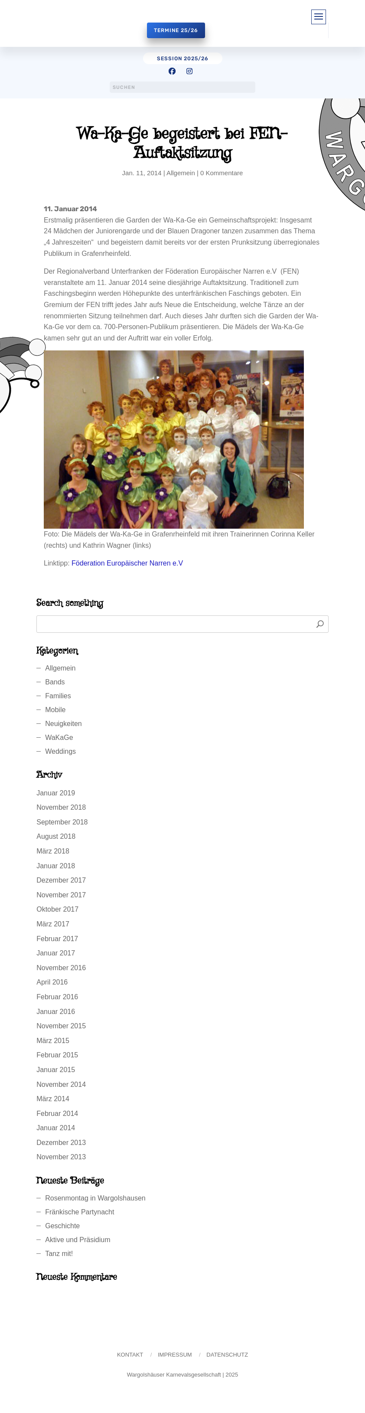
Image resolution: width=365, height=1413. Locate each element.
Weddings (60, 751)
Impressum (175, 1354)
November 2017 (61, 895)
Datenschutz (227, 1354)
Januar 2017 (55, 953)
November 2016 (61, 967)
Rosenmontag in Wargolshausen (95, 1198)
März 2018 (52, 851)
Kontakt (130, 1354)
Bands (55, 682)
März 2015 (52, 1040)
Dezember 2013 (61, 1142)
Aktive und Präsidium (77, 1239)
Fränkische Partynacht (79, 1212)
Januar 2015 (55, 1069)
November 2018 (61, 807)
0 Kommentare (221, 173)
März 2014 (52, 1098)
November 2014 (61, 1084)
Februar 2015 (57, 1055)
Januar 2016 (55, 1011)
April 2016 (52, 982)
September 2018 (62, 822)
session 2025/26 (183, 59)
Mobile (55, 709)
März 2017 (52, 924)
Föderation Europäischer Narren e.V (127, 563)
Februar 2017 (57, 938)
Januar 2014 (55, 1128)
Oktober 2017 (57, 909)
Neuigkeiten (63, 723)
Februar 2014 (57, 1113)
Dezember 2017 (61, 880)
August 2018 (55, 836)
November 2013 (61, 1157)
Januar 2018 (55, 866)
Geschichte (62, 1226)
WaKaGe (59, 737)
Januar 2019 (55, 793)
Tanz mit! (59, 1253)
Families (58, 696)
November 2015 (61, 1026)
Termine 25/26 (176, 30)
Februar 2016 (57, 997)
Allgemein (180, 173)
